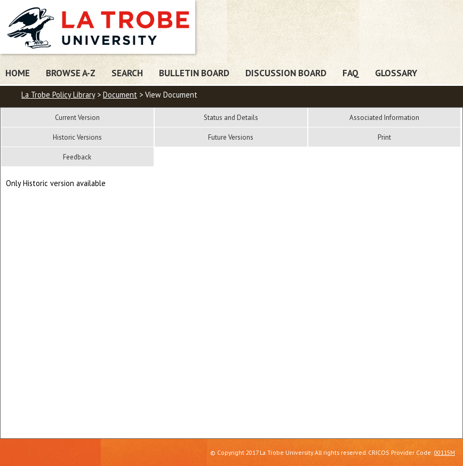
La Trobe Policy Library (58, 95)
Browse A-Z (70, 73)
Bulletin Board (194, 73)
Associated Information (384, 117)
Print (384, 137)
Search (127, 73)
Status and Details (231, 117)
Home (17, 73)
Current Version (77, 117)
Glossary (396, 73)
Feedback (77, 157)
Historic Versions (77, 137)
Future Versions (230, 137)
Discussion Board (285, 73)
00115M (444, 452)
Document (120, 95)
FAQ (350, 73)
